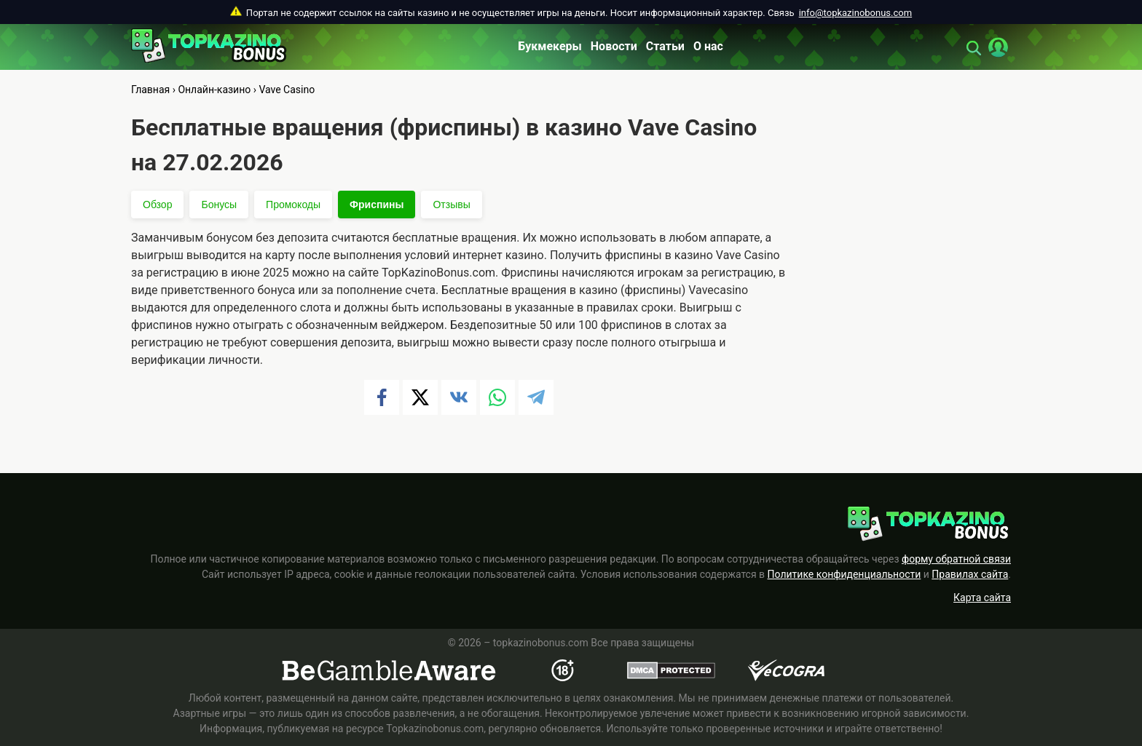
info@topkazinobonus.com (855, 12)
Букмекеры (550, 46)
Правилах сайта (970, 574)
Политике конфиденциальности (844, 574)
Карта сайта (982, 597)
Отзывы (451, 204)
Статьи (665, 46)
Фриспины (376, 204)
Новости (614, 46)
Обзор (157, 204)
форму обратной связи (956, 559)
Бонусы (219, 204)
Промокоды (293, 204)
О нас (708, 46)
